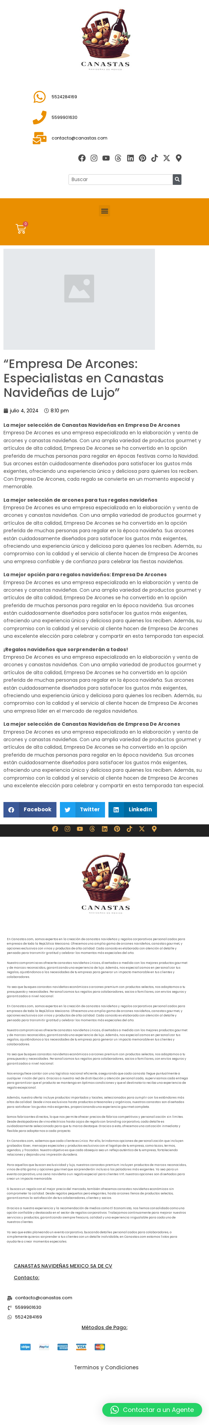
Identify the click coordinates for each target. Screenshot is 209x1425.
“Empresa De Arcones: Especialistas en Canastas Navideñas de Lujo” (83, 378)
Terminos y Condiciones (106, 1367)
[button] (104, 210)
